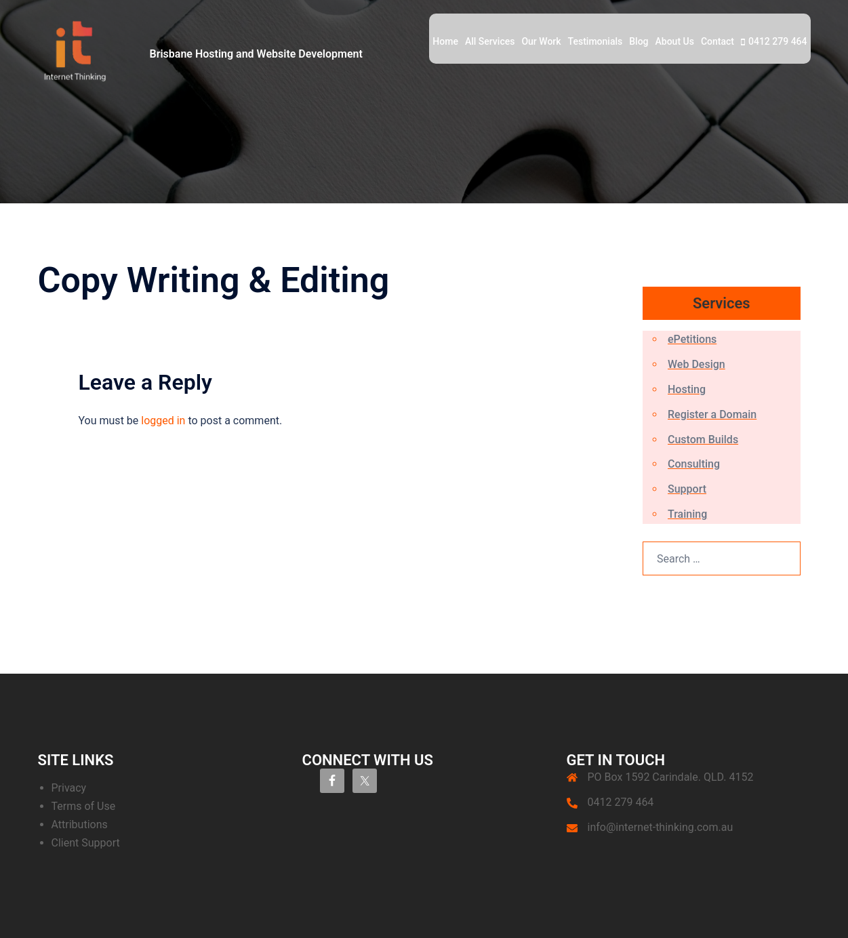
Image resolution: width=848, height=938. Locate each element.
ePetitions (692, 339)
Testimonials (595, 41)
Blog (638, 41)
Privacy (69, 787)
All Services (489, 41)
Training (687, 514)
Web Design (696, 364)
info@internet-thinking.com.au (660, 827)
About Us (674, 41)
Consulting (694, 463)
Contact (717, 41)
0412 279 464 (777, 41)
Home (445, 41)
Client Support (86, 842)
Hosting (687, 389)
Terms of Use (84, 806)
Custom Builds (703, 439)
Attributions (80, 824)
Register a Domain (712, 414)
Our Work (541, 41)
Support (687, 489)
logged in (163, 420)
